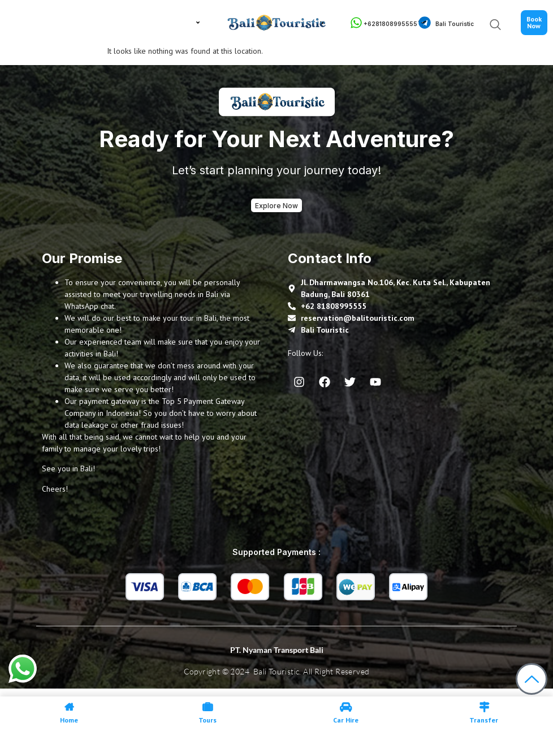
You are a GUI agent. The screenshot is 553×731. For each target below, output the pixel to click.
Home (38, 23)
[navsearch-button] (485, 25)
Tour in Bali (115, 23)
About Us (77, 22)
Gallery (322, 23)
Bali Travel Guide (159, 23)
